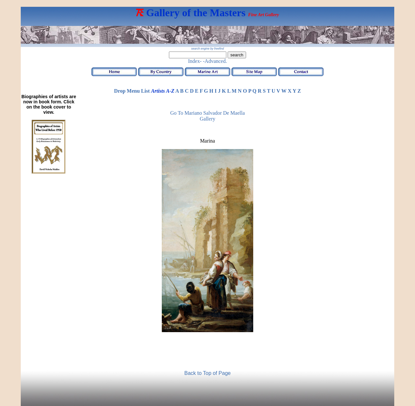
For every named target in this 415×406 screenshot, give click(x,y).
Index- (195, 61)
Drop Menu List (132, 91)
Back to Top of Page (207, 373)
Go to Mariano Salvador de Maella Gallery (207, 116)
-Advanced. (215, 61)
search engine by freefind (207, 48)
